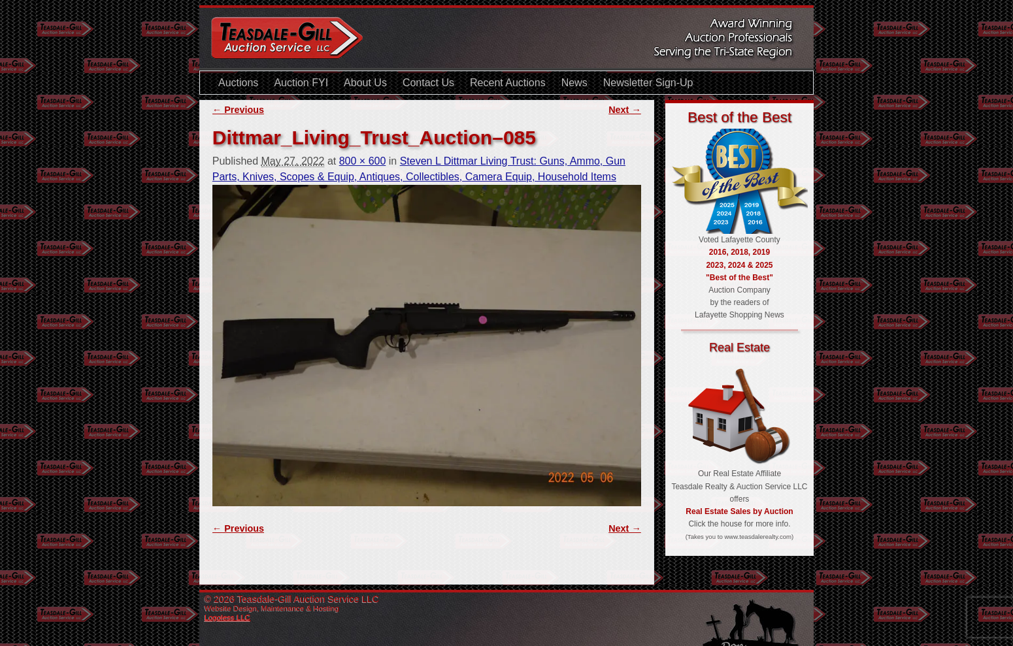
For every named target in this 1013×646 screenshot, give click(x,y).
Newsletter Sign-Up (648, 82)
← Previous (238, 110)
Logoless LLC (227, 617)
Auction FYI (301, 82)
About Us (365, 82)
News (574, 82)
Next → (624, 110)
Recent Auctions (508, 82)
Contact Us (428, 82)
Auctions (238, 82)
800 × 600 (362, 161)
